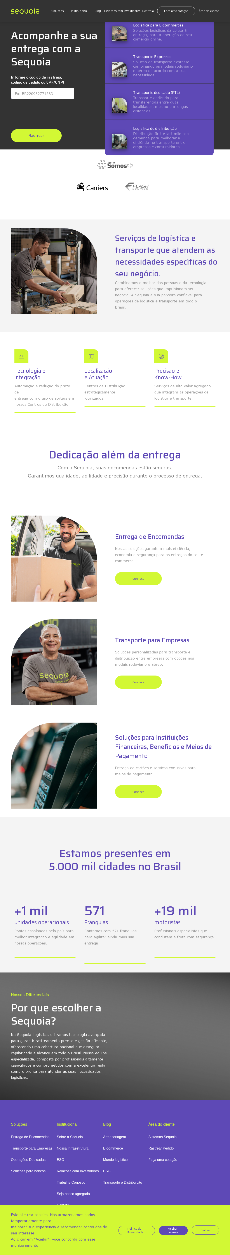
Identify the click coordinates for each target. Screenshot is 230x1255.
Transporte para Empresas (31, 1148)
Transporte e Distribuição (122, 1182)
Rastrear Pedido (161, 1148)
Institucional (79, 10)
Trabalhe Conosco (71, 1182)
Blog (97, 10)
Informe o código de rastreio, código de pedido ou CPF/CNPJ (37, 80)
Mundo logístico (115, 1160)
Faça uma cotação (176, 11)
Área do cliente (209, 11)
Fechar (205, 1230)
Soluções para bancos (28, 1171)
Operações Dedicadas (28, 1160)
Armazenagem (114, 1137)
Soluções (57, 10)
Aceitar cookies (173, 1230)
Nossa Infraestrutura (73, 1148)
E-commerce (113, 1148)
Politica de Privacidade (135, 1230)
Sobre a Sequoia (70, 1137)
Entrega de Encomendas (30, 1137)
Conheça (138, 578)
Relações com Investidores (122, 10)
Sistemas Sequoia (162, 1137)
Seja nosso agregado (73, 1194)
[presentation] (43, 111)
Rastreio (148, 11)
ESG (60, 1160)
